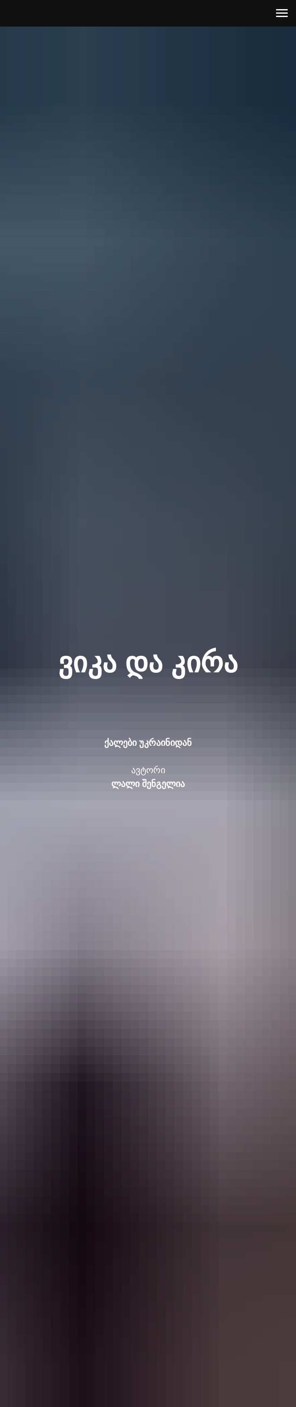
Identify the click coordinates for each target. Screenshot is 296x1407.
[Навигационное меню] (282, 13)
